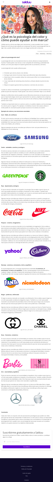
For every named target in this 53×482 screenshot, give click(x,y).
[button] (3, 2)
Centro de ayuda (26, 473)
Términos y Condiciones (26, 466)
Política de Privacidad (26, 469)
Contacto (26, 480)
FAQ (26, 476)
